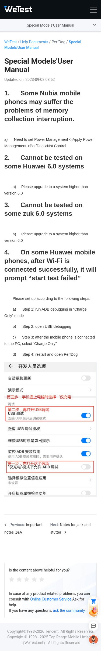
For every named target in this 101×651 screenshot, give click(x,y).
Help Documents (35, 42)
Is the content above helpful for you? (39, 570)
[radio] (11, 579)
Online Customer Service (50, 599)
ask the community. (69, 610)
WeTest (12, 42)
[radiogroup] (26, 579)
